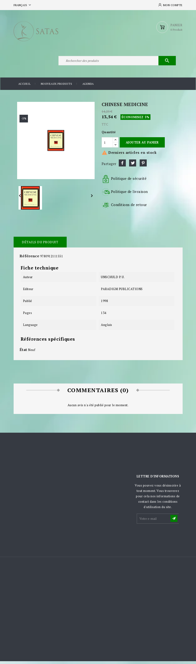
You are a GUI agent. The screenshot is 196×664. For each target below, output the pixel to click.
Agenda (88, 86)
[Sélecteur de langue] (23, 5)
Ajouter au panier (142, 145)
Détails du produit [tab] (40, 244)
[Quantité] (107, 145)
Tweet (132, 165)
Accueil (24, 86)
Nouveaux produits (56, 86)
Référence (29, 258)
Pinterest (143, 165)
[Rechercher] (117, 62)
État (23, 352)
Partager (122, 165)
